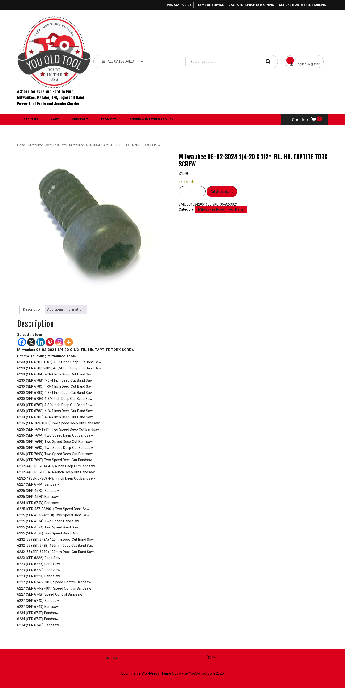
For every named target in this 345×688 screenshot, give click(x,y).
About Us (30, 119)
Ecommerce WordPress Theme (146, 673)
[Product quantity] (192, 191)
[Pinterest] (50, 342)
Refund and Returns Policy (151, 119)
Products (109, 119)
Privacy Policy (179, 4)
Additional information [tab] (65, 309)
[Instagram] (59, 342)
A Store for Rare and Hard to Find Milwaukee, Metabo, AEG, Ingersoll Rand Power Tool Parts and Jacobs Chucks (50, 97)
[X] (31, 342)
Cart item (304, 119)
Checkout (80, 119)
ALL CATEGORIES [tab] (122, 61)
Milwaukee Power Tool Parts (47, 145)
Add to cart (221, 192)
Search (267, 61)
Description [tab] (32, 309)
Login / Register (302, 60)
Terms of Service (210, 4)
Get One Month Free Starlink (302, 4)
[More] (68, 342)
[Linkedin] (40, 342)
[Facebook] (22, 342)
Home (21, 145)
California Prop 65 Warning (251, 4)
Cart (55, 119)
